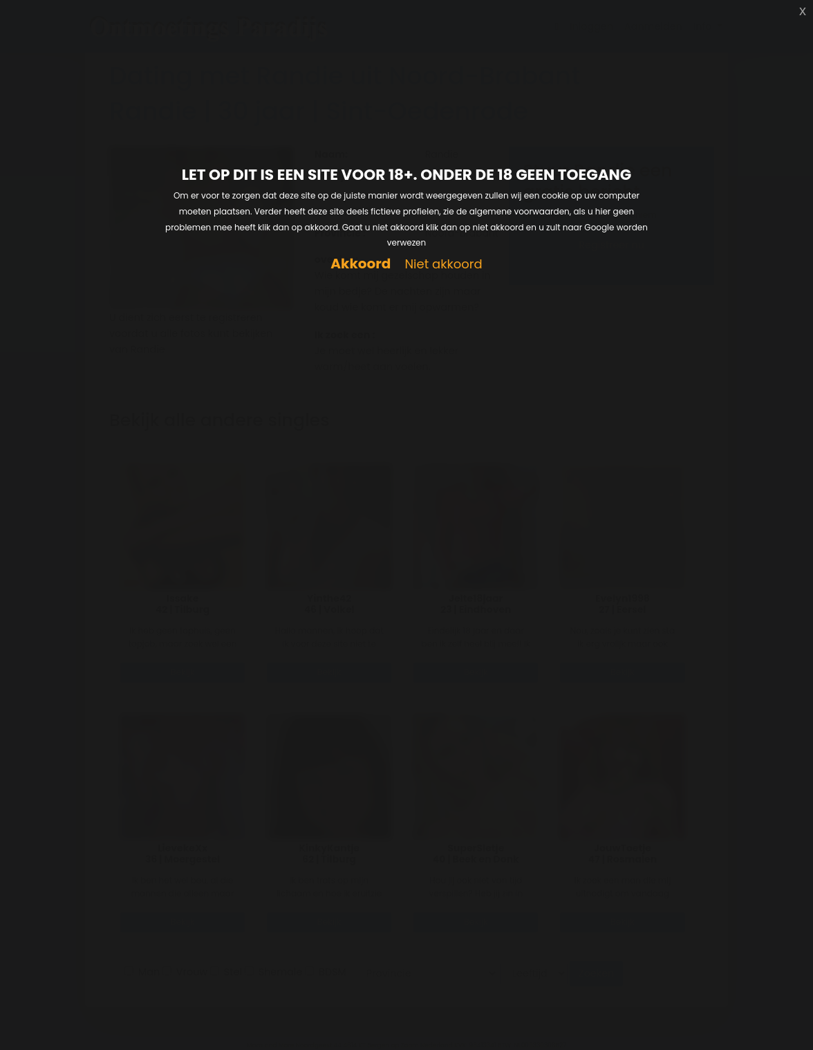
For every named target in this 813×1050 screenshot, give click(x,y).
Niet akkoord (443, 265)
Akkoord (360, 264)
